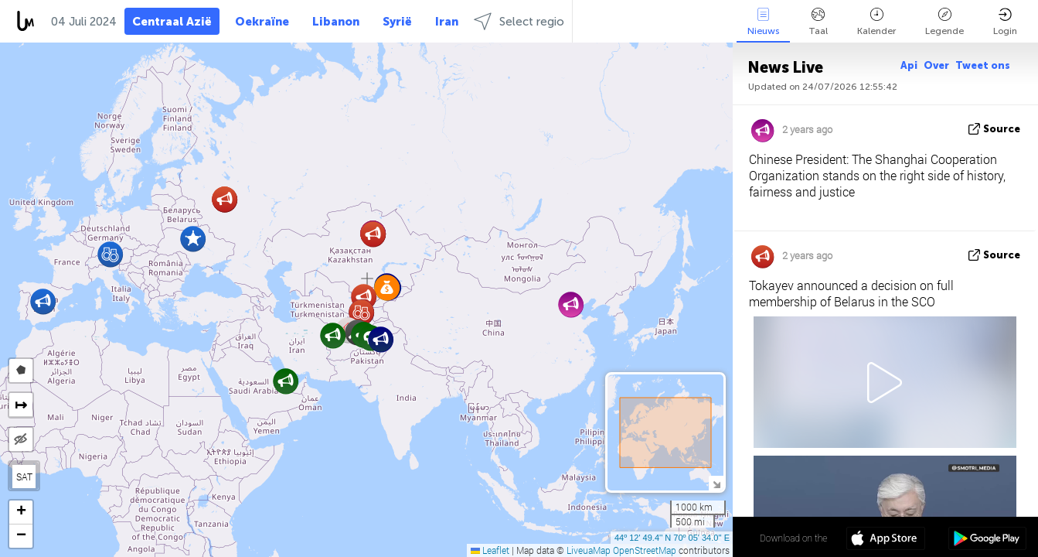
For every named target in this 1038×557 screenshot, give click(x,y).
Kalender (876, 22)
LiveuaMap (589, 550)
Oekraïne (262, 22)
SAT (24, 476)
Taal (818, 22)
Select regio (519, 21)
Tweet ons (982, 65)
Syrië (397, 22)
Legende (944, 22)
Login (1005, 22)
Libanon (335, 22)
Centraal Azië (172, 22)
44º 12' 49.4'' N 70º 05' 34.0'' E (672, 537)
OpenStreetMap (644, 550)
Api (908, 65)
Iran (446, 22)
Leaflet (490, 550)
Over (936, 65)
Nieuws (763, 22)
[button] (110, 254)
